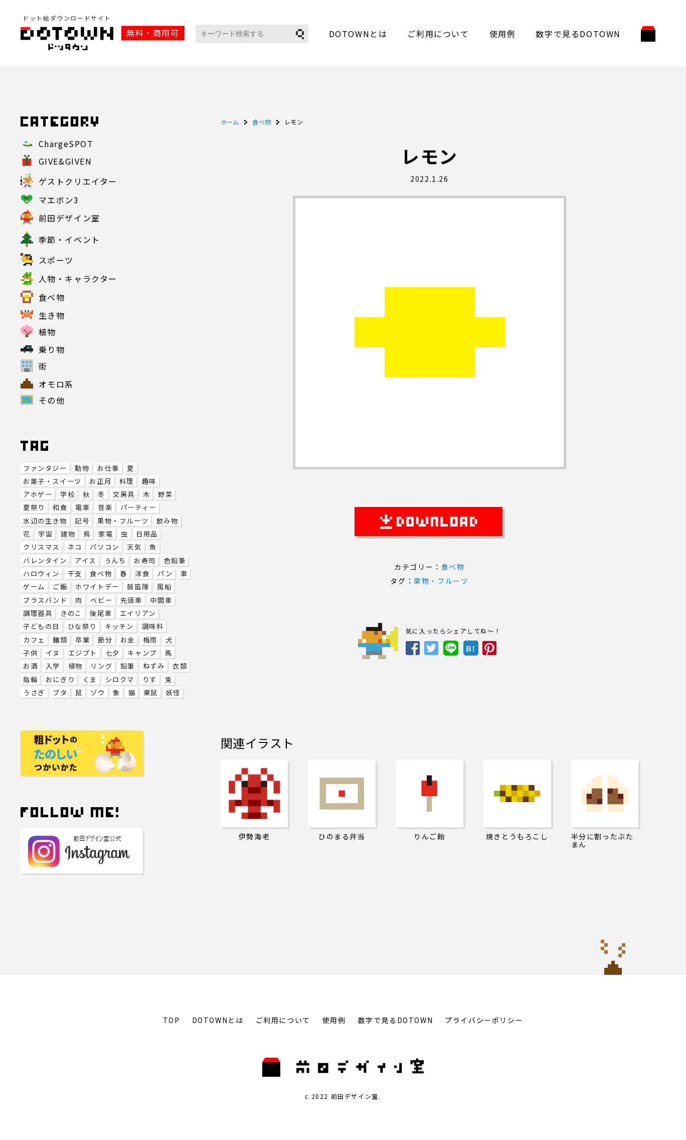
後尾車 (101, 613)
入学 (53, 666)
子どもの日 (41, 626)
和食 (60, 507)
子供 (30, 653)
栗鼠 (150, 692)
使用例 (502, 34)
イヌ (53, 653)
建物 (68, 534)
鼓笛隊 (138, 586)
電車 (82, 507)
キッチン (119, 626)
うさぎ (34, 692)
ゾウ (97, 692)
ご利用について (438, 34)
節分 (105, 640)
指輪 (30, 679)
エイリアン (138, 613)
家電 (105, 534)
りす (149, 679)
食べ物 (101, 573)
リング (101, 666)
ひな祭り (82, 626)
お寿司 (145, 560)
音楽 (105, 507)
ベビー (101, 600)
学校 (67, 494)
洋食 (142, 573)
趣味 (149, 481)
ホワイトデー (97, 586)
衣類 (180, 666)
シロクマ (119, 679)
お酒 (30, 666)
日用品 (147, 534)
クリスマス (41, 547)
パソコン (104, 547)
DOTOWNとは (358, 34)
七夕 (112, 653)
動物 (82, 468)
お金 (127, 640)
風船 (164, 586)
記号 (82, 521)
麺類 (60, 640)
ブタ (60, 692)
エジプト (82, 653)
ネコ (75, 547)
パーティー (138, 507)
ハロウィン (41, 573)
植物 (75, 666)
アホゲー (37, 494)
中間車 (161, 600)
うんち (115, 560)
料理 (126, 481)
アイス (85, 560)
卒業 (82, 640)
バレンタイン (45, 560)
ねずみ (154, 666)
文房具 (124, 494)
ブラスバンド (45, 600)
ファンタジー (45, 468)
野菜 (165, 494)
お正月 (100, 481)
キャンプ (141, 653)
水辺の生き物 (45, 521)
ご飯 (60, 586)
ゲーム (34, 586)
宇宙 (45, 534)
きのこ (71, 613)
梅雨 (150, 640)
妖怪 (173, 692)
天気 (134, 547)
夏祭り (34, 507)
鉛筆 (127, 666)
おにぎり (60, 679)
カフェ (34, 640)
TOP (171, 1020)
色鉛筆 (175, 560)
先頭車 (131, 600)
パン (165, 573)
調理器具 (37, 613)
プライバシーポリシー (484, 1020)
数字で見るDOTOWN (578, 34)
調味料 (153, 626)
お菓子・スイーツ (52, 481)
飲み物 (167, 521)
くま (90, 679)
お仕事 (108, 468)
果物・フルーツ (122, 521)
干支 (75, 573)
